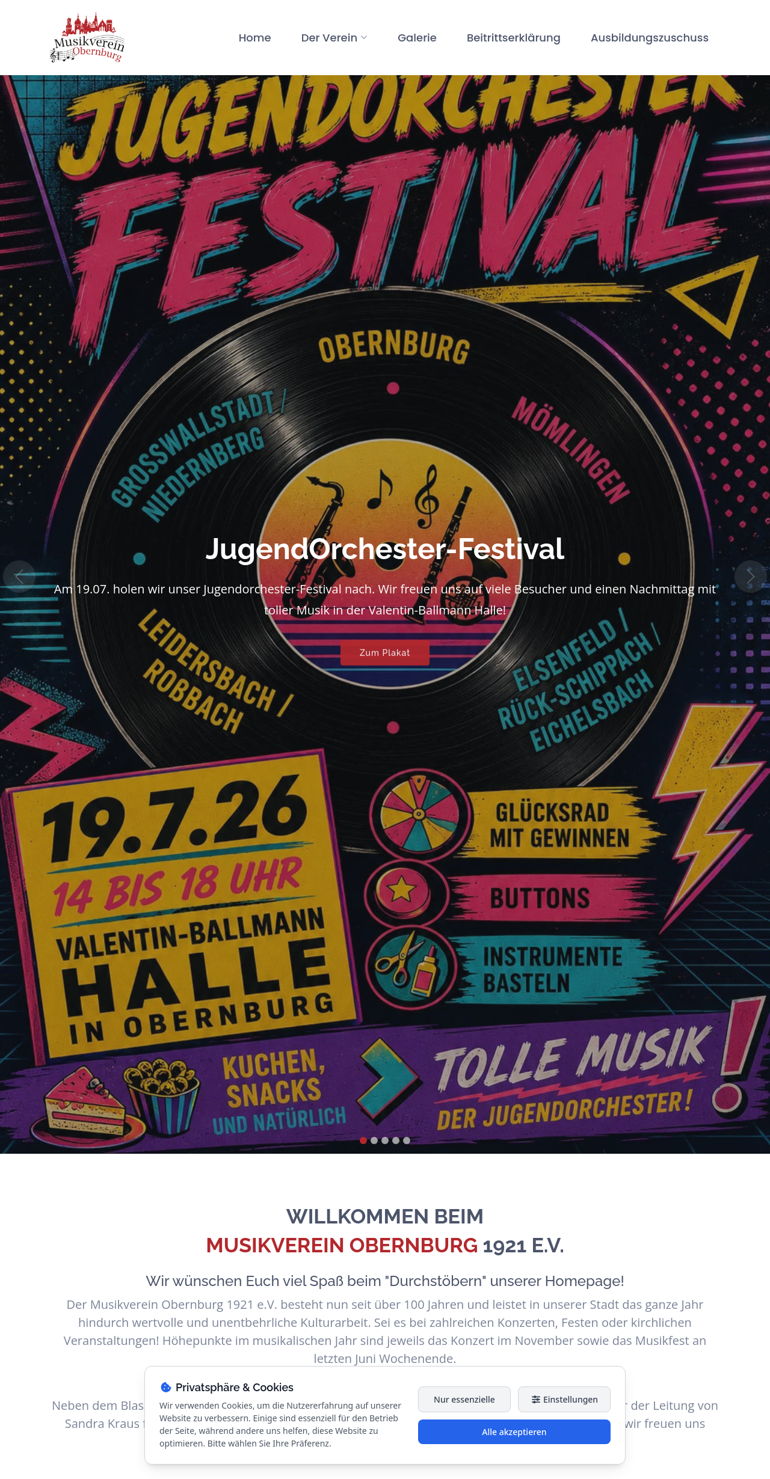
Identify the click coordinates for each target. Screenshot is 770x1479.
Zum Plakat (385, 658)
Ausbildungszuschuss (650, 37)
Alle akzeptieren (514, 1432)
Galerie (417, 37)
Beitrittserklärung (514, 37)
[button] (19, 577)
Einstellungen (564, 1399)
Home (255, 37)
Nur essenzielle (464, 1399)
